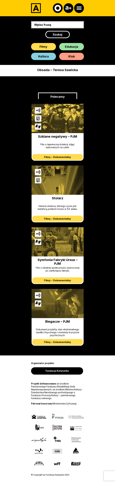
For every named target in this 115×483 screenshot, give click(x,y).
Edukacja (71, 46)
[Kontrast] (58, 8)
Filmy (43, 46)
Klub (71, 56)
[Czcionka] (68, 8)
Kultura (43, 56)
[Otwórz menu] (79, 8)
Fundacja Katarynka (57, 370)
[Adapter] (36, 8)
